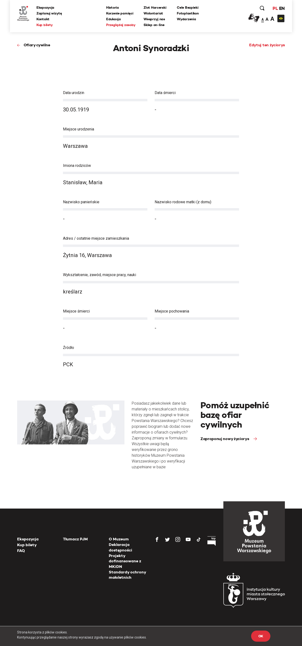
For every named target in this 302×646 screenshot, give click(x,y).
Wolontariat (153, 13)
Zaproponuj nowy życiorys (225, 438)
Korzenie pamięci (119, 13)
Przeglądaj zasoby (120, 25)
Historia (112, 7)
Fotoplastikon (188, 13)
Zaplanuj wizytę (49, 13)
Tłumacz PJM (75, 539)
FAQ (21, 550)
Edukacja (113, 19)
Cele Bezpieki (187, 7)
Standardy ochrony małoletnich (127, 575)
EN (282, 8)
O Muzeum (119, 539)
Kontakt (42, 19)
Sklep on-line (154, 25)
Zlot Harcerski (155, 7)
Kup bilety (44, 25)
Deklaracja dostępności (120, 547)
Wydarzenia (186, 19)
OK (260, 636)
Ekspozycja (45, 7)
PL (275, 8)
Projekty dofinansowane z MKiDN (125, 561)
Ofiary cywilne (37, 45)
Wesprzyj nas (154, 19)
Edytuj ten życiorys (267, 45)
